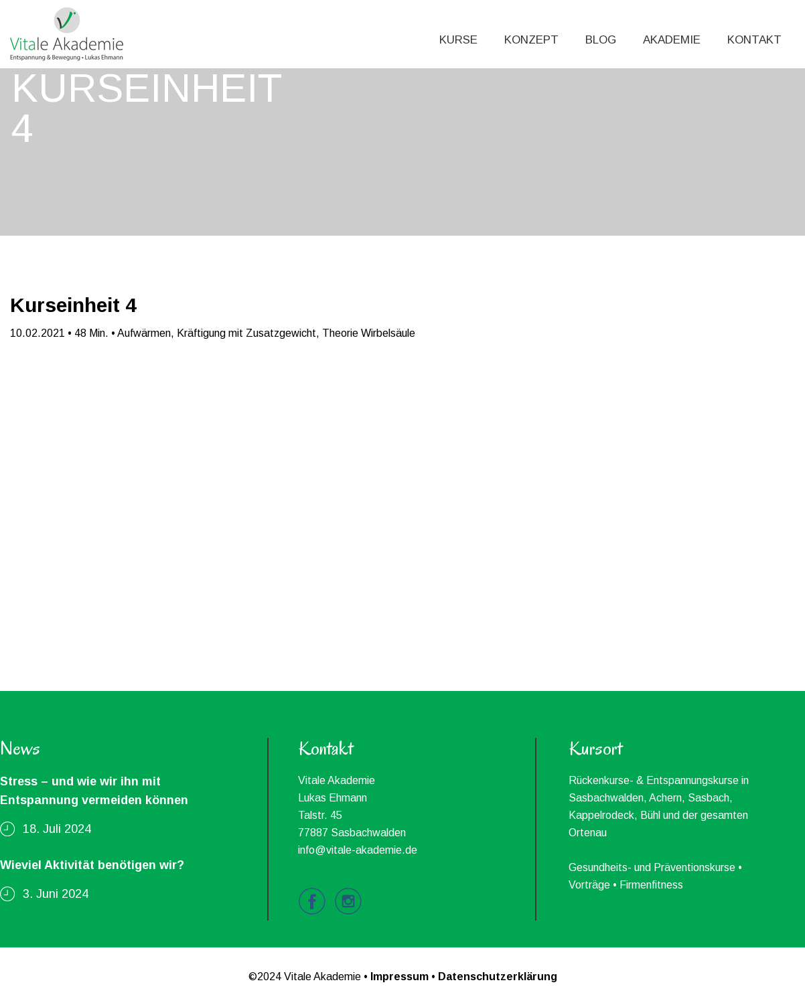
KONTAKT (754, 39)
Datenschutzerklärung (497, 976)
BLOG (600, 39)
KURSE (458, 39)
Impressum (399, 976)
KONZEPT (531, 39)
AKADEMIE (672, 39)
